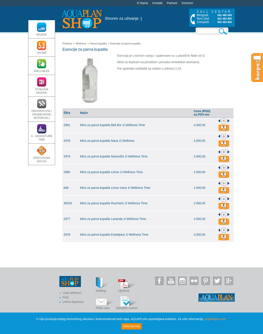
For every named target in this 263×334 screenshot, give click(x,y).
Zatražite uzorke (127, 302)
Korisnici (187, 3)
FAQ (66, 297)
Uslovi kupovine (73, 301)
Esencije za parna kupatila (125, 43)
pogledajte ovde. (216, 319)
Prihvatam (132, 326)
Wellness (81, 43)
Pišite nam (105, 302)
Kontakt (157, 3)
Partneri (172, 3)
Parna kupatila (98, 43)
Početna (67, 43)
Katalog (105, 284)
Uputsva (128, 284)
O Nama (142, 3)
